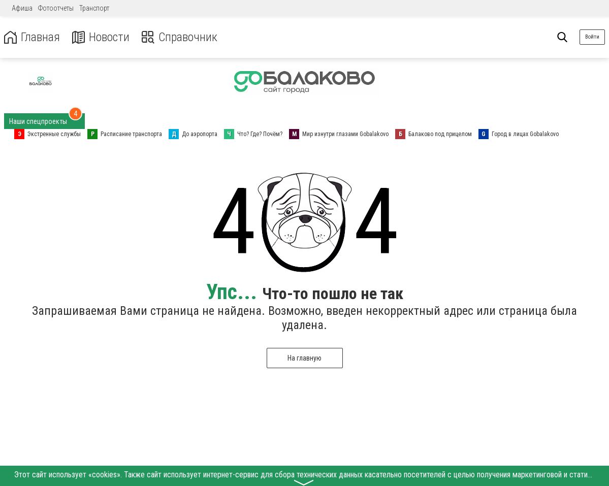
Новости (101, 37)
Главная (32, 37)
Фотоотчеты (56, 8)
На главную (304, 358)
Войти (592, 37)
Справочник (179, 37)
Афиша (22, 8)
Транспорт (94, 8)
